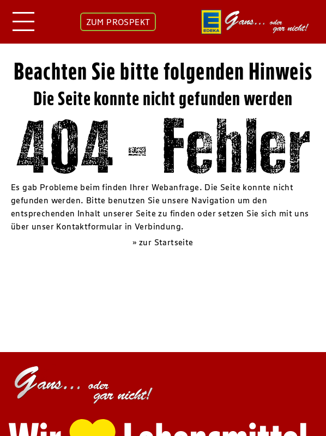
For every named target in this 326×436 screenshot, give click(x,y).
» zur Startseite (162, 242)
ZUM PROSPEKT (118, 21)
